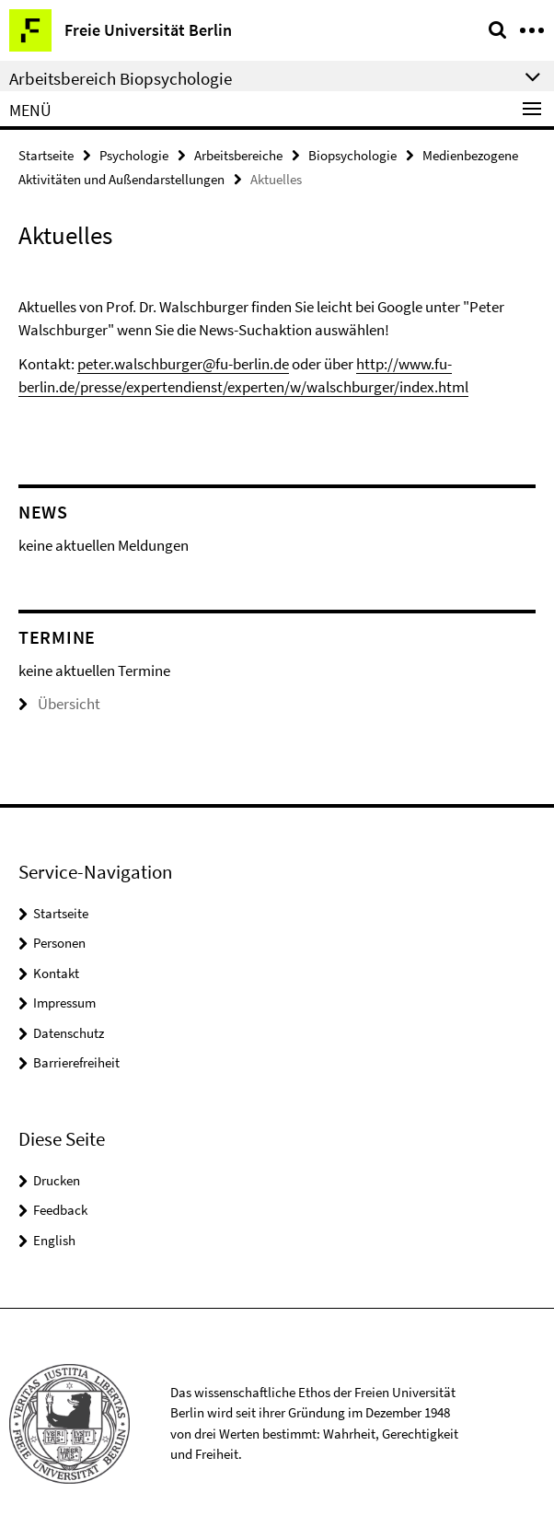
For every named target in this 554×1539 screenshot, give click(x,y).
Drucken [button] (56, 1180)
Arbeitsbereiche (238, 155)
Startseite (46, 155)
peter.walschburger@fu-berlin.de (183, 364)
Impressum (64, 1002)
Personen (59, 942)
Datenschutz (68, 1033)
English (54, 1240)
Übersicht (59, 704)
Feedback (60, 1209)
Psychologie (133, 155)
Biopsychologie (352, 155)
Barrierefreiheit (76, 1062)
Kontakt (56, 973)
